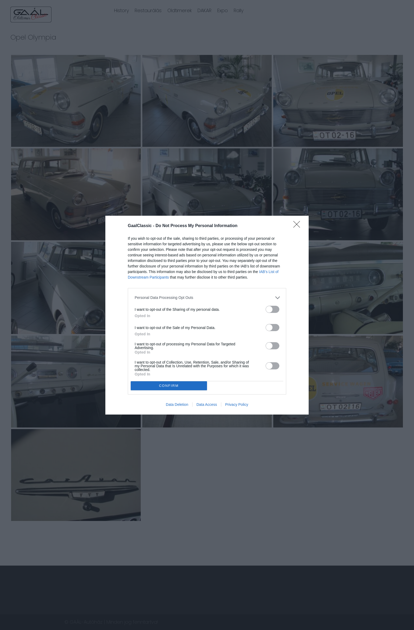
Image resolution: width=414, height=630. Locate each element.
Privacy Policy (236, 404)
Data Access (206, 404)
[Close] (298, 226)
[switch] (272, 309)
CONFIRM (169, 385)
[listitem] (207, 297)
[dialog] (207, 315)
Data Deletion (177, 404)
